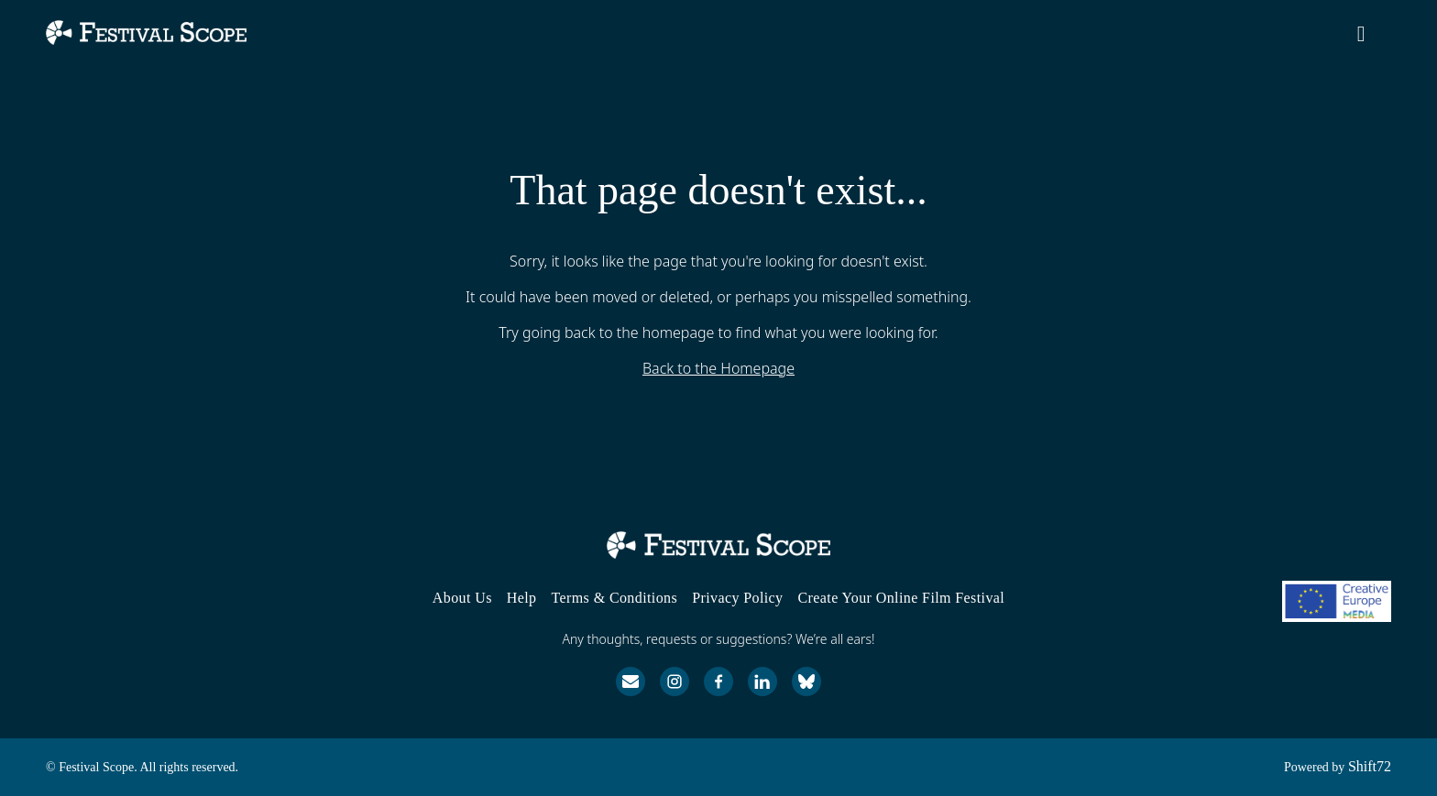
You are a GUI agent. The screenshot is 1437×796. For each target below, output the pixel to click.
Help (522, 597)
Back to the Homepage (718, 368)
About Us (462, 597)
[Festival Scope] (718, 545)
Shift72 (1369, 766)
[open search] (1374, 38)
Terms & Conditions (614, 597)
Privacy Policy (737, 597)
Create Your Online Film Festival (901, 597)
